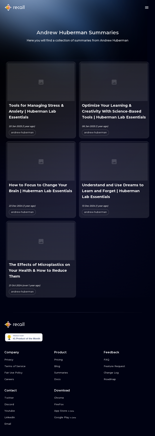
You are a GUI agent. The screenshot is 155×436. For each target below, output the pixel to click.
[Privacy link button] (27, 359)
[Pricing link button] (77, 359)
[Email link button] (27, 424)
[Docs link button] (77, 379)
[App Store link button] (77, 411)
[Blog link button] (77, 366)
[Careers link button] (27, 379)
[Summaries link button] (77, 372)
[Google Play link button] (77, 417)
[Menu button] (146, 7)
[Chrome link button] (77, 398)
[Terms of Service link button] (27, 366)
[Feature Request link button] (127, 366)
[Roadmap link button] (127, 379)
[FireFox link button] (77, 404)
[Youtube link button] (27, 411)
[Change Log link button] (127, 372)
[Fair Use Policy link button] (27, 372)
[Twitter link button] (27, 398)
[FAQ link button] (127, 359)
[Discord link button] (27, 404)
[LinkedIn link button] (27, 417)
